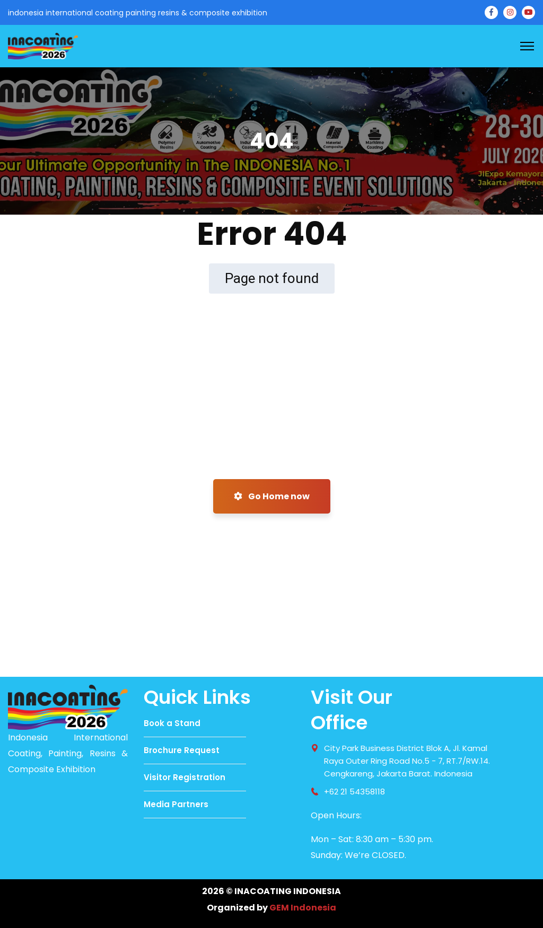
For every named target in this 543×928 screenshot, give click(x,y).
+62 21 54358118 (354, 791)
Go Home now (272, 496)
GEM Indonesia (302, 908)
